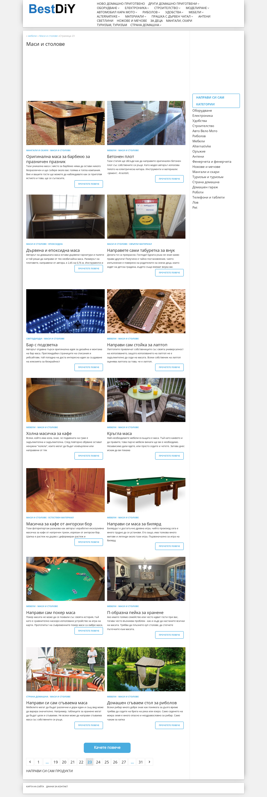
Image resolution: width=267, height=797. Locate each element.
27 (124, 761)
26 (115, 761)
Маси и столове (60, 150)
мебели (111, 150)
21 (72, 761)
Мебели (195, 12)
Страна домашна (144, 25)
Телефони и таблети (208, 197)
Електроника (136, 8)
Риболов (150, 12)
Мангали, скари (179, 21)
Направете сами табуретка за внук (141, 250)
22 (81, 761)
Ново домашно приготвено (121, 4)
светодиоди (34, 338)
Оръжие (199, 151)
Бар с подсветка (42, 344)
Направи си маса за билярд (134, 524)
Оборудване (107, 8)
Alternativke (107, 16)
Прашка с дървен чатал (171, 16)
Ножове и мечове (132, 21)
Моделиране (196, 8)
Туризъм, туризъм (112, 25)
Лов (195, 202)
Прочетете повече (88, 183)
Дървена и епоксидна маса (53, 250)
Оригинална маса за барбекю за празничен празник (58, 159)
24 (98, 761)
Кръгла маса (119, 433)
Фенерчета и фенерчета (211, 161)
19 (55, 761)
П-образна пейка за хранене (135, 612)
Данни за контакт (57, 786)
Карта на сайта (35, 786)
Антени (204, 16)
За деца (156, 21)
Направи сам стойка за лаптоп (137, 344)
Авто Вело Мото (204, 131)
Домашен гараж (205, 187)
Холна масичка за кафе (49, 433)
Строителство (166, 8)
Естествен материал (61, 517)
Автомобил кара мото (116, 12)
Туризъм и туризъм (207, 177)
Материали (134, 16)
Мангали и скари (37, 150)
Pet (194, 207)
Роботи (197, 192)
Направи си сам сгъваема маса (56, 702)
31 (141, 761)
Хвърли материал (140, 243)
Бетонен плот (120, 156)
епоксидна (55, 243)
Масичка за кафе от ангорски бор (59, 524)
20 (64, 761)
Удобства (173, 12)
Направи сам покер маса (50, 612)
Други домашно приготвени (172, 4)
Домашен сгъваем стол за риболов (142, 702)
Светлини (105, 21)
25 (107, 761)
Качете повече (107, 747)
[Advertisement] (107, 74)
